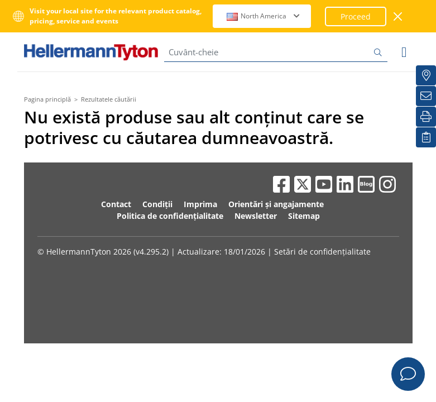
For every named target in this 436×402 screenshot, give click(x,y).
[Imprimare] (426, 117)
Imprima (200, 204)
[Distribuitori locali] (426, 75)
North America (263, 16)
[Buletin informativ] (426, 96)
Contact (116, 204)
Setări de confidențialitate (322, 251)
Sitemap (304, 215)
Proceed (356, 16)
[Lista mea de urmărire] (426, 137)
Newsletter (255, 215)
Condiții (157, 204)
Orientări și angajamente (276, 204)
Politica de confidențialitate (170, 215)
